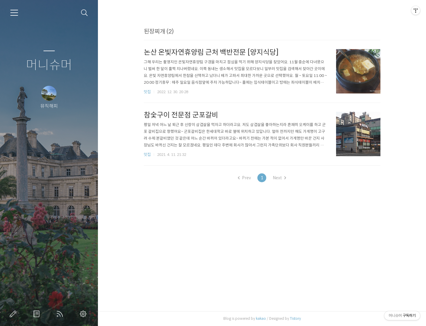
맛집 (147, 91)
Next (279, 177)
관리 (84, 314)
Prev (244, 177)
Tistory (295, 318)
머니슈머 (49, 65)
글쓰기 (14, 314)
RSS (61, 314)
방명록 (37, 314)
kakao (261, 318)
